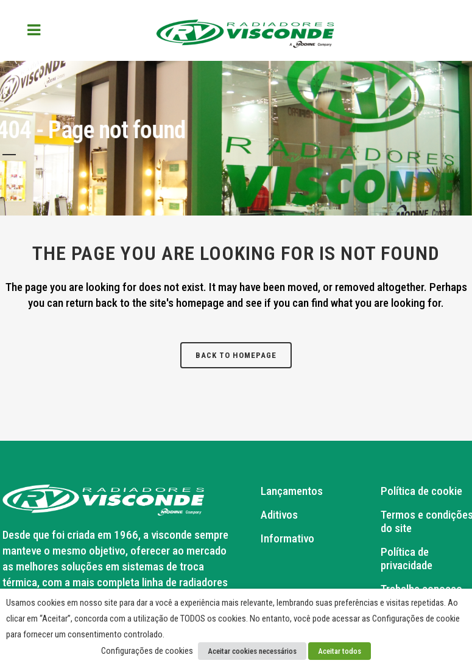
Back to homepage (236, 355)
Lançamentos (292, 491)
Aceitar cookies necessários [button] (252, 651)
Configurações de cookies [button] (147, 650)
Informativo (287, 538)
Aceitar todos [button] (339, 651)
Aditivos (279, 515)
